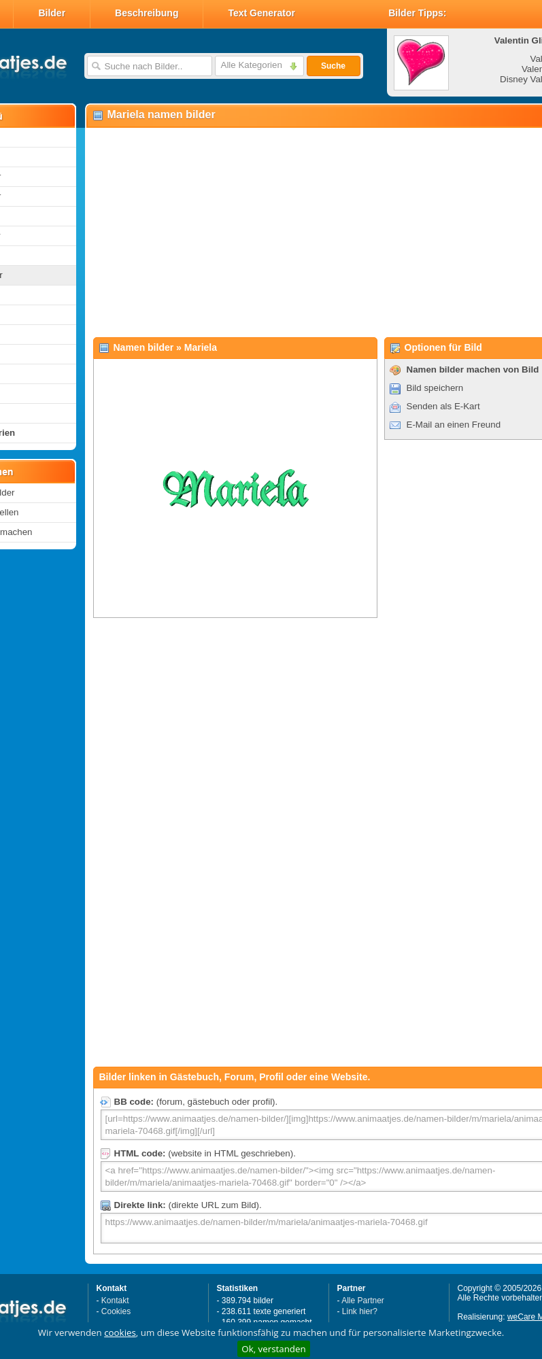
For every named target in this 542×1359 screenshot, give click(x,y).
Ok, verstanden (273, 1349)
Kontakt (115, 1300)
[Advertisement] (286, 232)
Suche (333, 66)
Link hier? (359, 1311)
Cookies (116, 1311)
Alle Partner (362, 1300)
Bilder (51, 12)
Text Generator (261, 12)
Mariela (200, 347)
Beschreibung (146, 12)
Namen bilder (144, 347)
